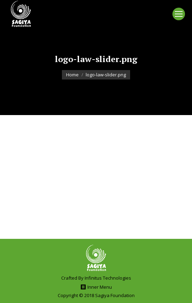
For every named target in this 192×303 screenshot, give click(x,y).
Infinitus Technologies (108, 278)
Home (72, 74)
